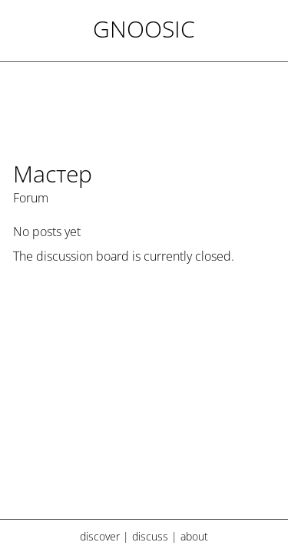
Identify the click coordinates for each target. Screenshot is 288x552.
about (194, 536)
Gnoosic (144, 28)
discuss (150, 536)
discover (100, 536)
